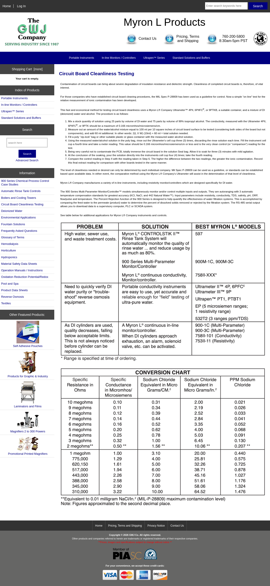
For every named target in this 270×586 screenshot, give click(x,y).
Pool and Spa (10, 283)
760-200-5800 (233, 36)
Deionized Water (11, 211)
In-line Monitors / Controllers (119, 57)
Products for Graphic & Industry (28, 364)
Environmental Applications (18, 217)
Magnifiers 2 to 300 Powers (27, 422)
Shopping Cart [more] (27, 69)
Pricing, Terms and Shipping (125, 525)
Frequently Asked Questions (19, 230)
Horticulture (8, 250)
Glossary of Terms (12, 237)
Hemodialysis (9, 244)
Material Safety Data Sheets (19, 263)
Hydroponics (9, 257)
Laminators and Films (28, 394)
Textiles (6, 303)
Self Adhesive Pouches (28, 334)
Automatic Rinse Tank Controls (20, 191)
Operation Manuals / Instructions (22, 270)
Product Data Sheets (14, 290)
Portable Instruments (81, 57)
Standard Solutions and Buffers (191, 57)
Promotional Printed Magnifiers (27, 445)
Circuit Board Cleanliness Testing (22, 204)
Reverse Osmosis (12, 296)
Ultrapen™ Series (154, 57)
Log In (21, 6)
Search (27, 129)
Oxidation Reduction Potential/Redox (24, 277)
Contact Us (177, 525)
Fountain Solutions (13, 224)
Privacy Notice (156, 525)
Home (6, 6)
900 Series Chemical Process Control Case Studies (25, 182)
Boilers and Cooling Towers (18, 197)
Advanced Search (27, 160)
